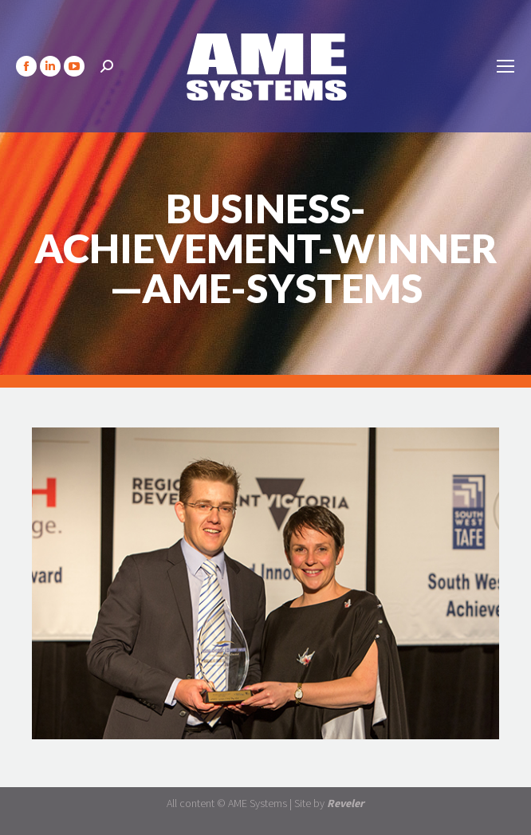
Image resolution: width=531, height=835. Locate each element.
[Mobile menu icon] (505, 66)
